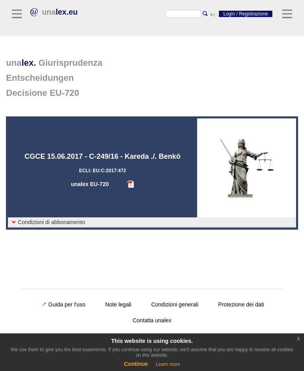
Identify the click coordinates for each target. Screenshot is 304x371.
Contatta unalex (152, 320)
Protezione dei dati (241, 304)
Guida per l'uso (64, 304)
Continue (136, 364)
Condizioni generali (174, 304)
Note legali (118, 304)
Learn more (168, 364)
